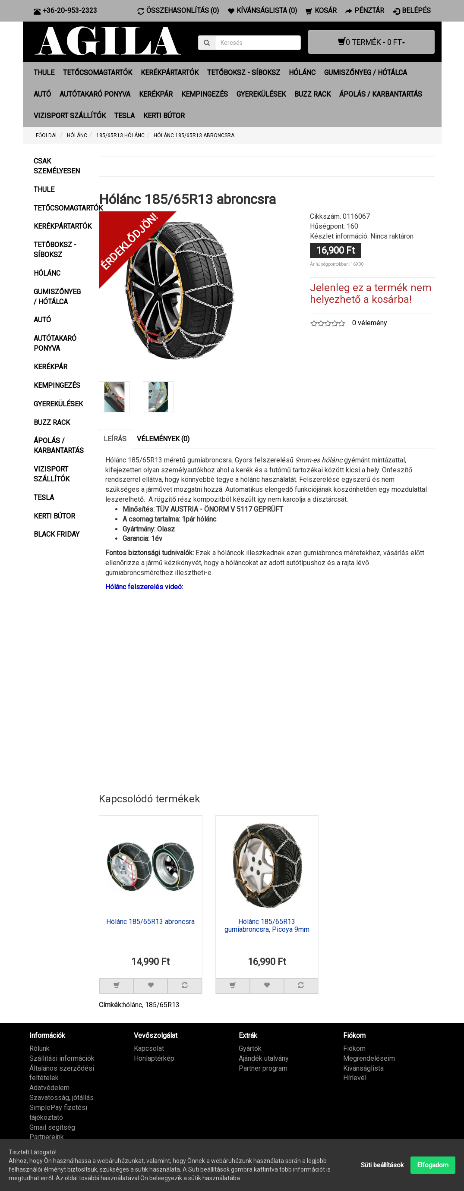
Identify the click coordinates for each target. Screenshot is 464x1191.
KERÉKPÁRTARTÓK (170, 73)
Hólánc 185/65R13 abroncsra (150, 922)
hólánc (132, 1005)
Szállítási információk (62, 1058)
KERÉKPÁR (156, 94)
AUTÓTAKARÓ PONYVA (95, 94)
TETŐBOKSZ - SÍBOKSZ (243, 73)
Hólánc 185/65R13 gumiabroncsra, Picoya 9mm (266, 925)
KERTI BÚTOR (164, 116)
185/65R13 (162, 1005)
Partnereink (46, 1137)
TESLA (124, 116)
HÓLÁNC (302, 73)
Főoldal (47, 135)
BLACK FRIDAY (56, 534)
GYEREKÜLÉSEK (261, 94)
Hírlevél (354, 1078)
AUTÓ (42, 94)
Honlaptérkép (154, 1058)
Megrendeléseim (369, 1058)
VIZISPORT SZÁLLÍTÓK (70, 116)
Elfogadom (432, 1165)
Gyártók (250, 1048)
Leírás (115, 438)
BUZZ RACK (312, 94)
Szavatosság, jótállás (61, 1098)
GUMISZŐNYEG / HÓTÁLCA (365, 73)
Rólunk (39, 1048)
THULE (44, 73)
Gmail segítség (52, 1127)
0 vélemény (369, 323)
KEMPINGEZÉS (204, 94)
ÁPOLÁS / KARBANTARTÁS (380, 94)
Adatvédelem (49, 1088)
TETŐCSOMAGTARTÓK (97, 73)
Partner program (263, 1068)
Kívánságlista (363, 1068)
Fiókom (354, 1048)
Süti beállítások (382, 1165)
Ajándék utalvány (264, 1058)
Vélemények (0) (163, 438)
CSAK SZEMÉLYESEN (57, 166)
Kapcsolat (149, 1048)
